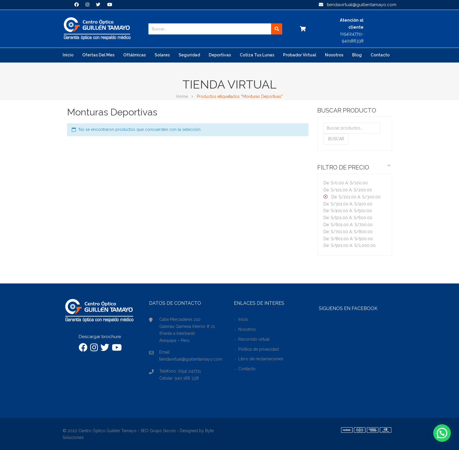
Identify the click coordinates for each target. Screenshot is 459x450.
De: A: (345, 183)
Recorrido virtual (254, 339)
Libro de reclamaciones (260, 358)
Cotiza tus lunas (257, 55)
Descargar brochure (100, 336)
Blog (357, 55)
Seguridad (189, 55)
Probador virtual (299, 55)
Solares (162, 55)
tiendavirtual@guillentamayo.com (357, 4)
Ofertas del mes (98, 55)
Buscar (336, 138)
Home (182, 96)
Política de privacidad (258, 349)
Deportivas (220, 55)
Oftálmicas (134, 55)
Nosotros (334, 55)
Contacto (380, 55)
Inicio (68, 55)
